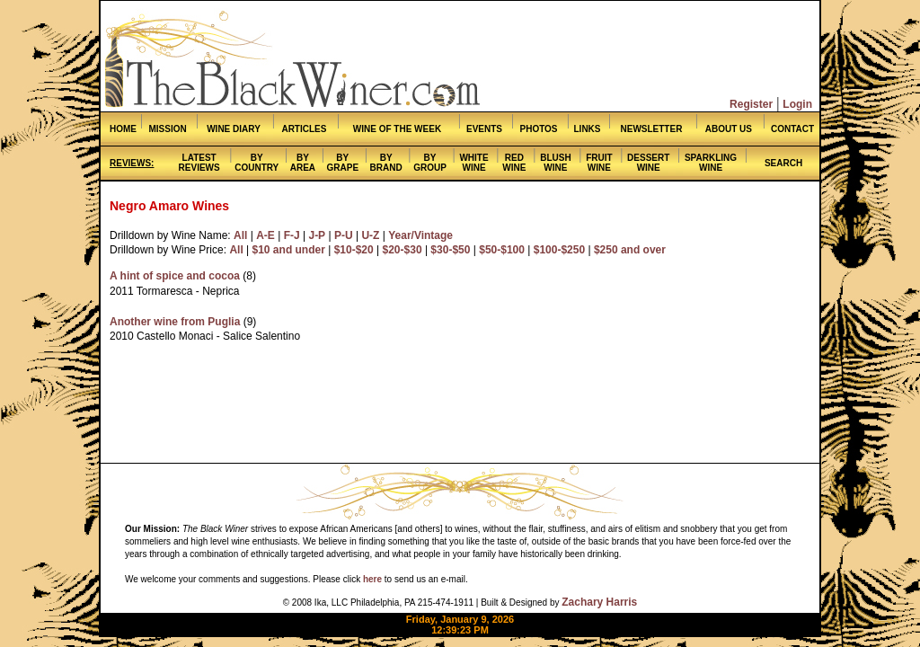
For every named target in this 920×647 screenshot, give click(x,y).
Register (751, 104)
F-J (292, 235)
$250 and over (630, 250)
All (240, 235)
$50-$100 (502, 250)
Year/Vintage (420, 235)
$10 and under (288, 250)
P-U (343, 235)
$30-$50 (450, 250)
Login (797, 104)
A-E (265, 235)
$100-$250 (559, 250)
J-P (316, 235)
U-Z (370, 235)
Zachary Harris (599, 602)
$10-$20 (354, 250)
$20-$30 (402, 250)
